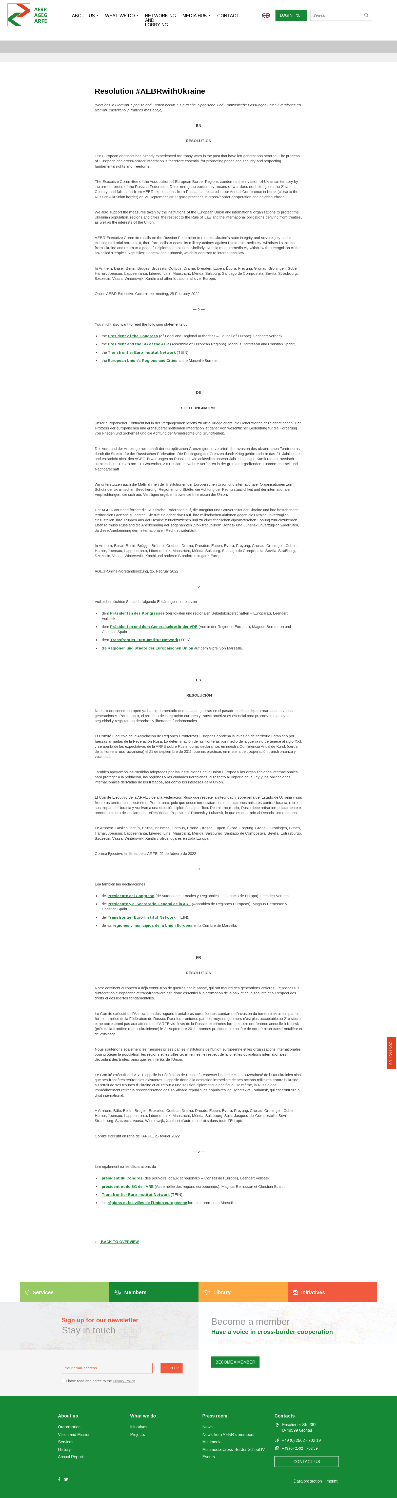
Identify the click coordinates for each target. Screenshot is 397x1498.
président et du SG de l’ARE (128, 1186)
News (207, 1427)
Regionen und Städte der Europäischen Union (150, 648)
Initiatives (138, 1427)
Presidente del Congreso (131, 896)
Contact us (391, 1053)
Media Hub (195, 15)
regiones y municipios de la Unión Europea (152, 925)
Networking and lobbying (160, 20)
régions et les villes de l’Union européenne (147, 1202)
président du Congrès (123, 1178)
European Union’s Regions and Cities (142, 360)
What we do (120, 15)
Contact (228, 15)
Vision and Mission (74, 1434)
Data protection (307, 1481)
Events (208, 1457)
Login (290, 15)
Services (65, 1442)
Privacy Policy (124, 1381)
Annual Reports (72, 1457)
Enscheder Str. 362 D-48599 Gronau (299, 1427)
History (64, 1449)
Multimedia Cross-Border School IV (233, 1449)
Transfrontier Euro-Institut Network (142, 352)
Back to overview (117, 1242)
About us (83, 15)
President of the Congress (133, 336)
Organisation (69, 1427)
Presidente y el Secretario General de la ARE (149, 904)
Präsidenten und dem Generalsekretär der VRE (153, 626)
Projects (137, 1434)
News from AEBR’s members (228, 1434)
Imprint (331, 1481)
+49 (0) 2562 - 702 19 (301, 1440)
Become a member (235, 1362)
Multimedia (212, 1442)
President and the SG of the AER (138, 344)
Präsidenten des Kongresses (137, 613)
